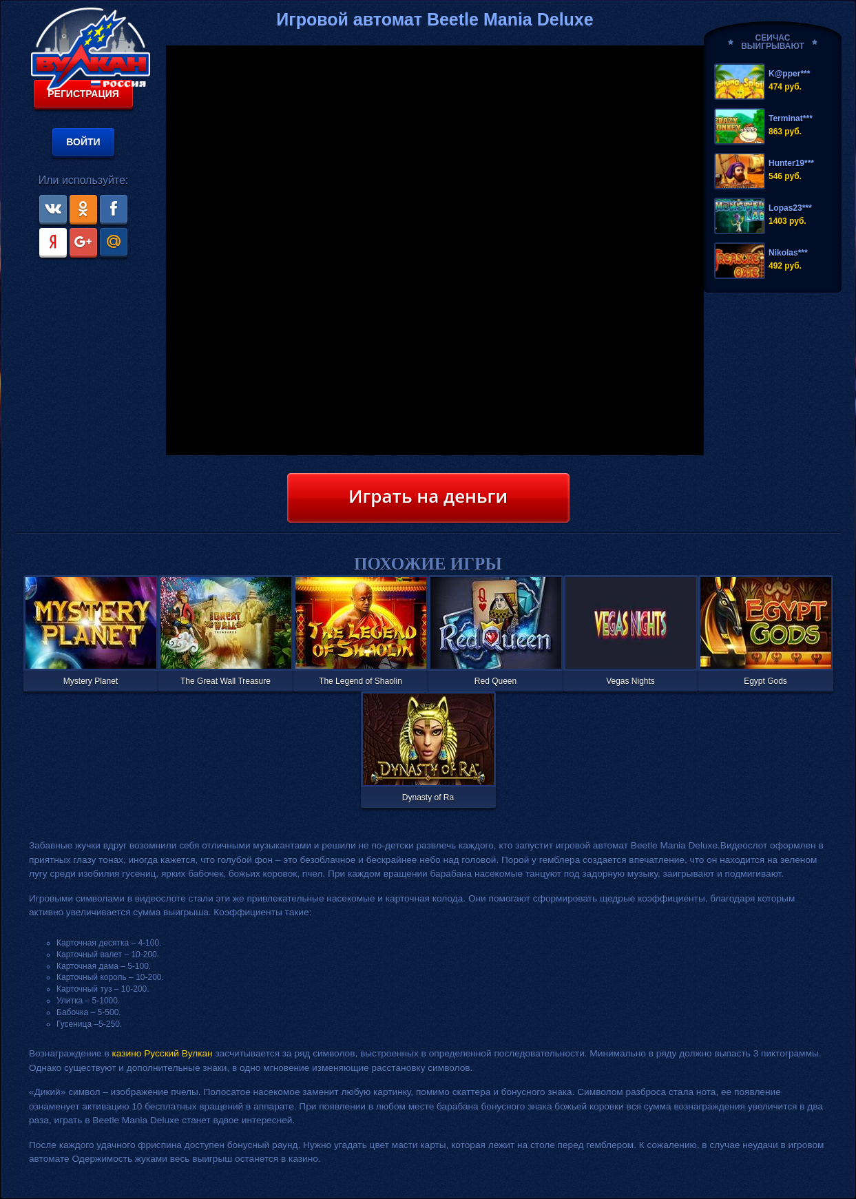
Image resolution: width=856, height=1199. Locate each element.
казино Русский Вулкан (162, 1053)
